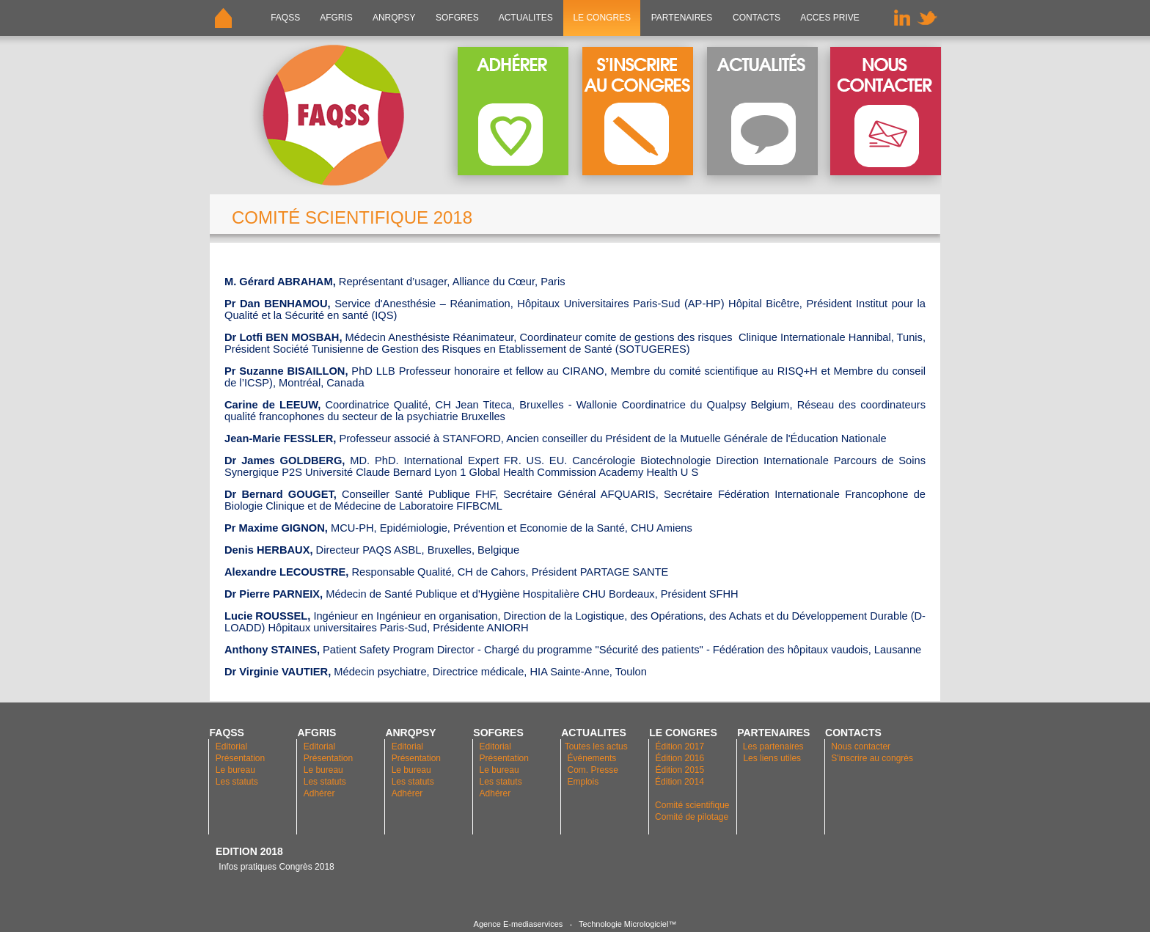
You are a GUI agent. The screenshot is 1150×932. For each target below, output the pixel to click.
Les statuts (237, 782)
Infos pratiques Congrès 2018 (275, 867)
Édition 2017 (679, 746)
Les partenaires (772, 746)
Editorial (231, 746)
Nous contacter (860, 746)
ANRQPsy (393, 17)
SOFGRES (457, 17)
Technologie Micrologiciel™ (627, 924)
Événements (592, 758)
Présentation (240, 758)
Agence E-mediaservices (518, 924)
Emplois (583, 782)
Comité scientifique (692, 805)
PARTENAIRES (681, 17)
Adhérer (320, 793)
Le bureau (235, 770)
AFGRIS (337, 17)
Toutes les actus (596, 746)
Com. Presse (593, 770)
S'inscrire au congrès (872, 758)
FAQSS (285, 17)
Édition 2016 (679, 758)
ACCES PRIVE (830, 17)
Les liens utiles (772, 758)
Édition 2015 (679, 770)
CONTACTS (756, 17)
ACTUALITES (526, 17)
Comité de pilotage (691, 817)
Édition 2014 (679, 782)
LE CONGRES (602, 17)
